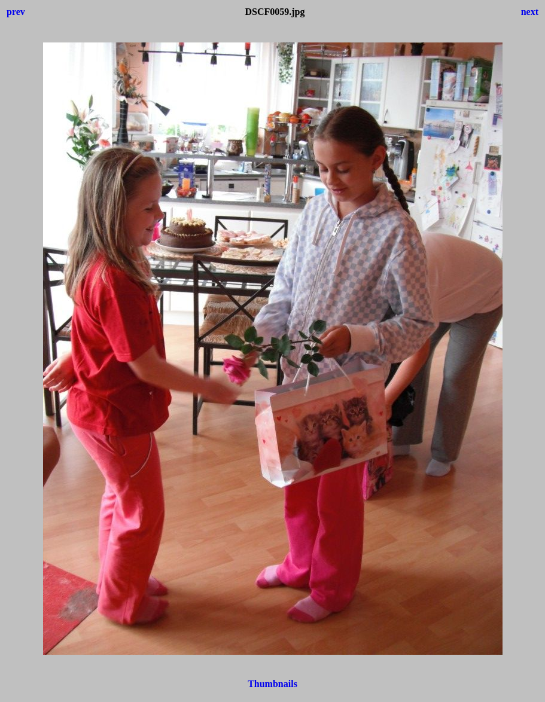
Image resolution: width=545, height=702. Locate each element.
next (529, 12)
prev (16, 12)
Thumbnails (272, 684)
